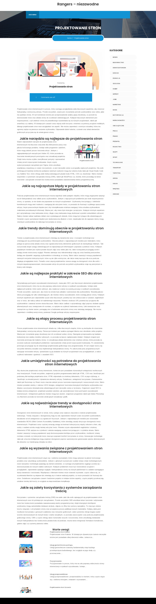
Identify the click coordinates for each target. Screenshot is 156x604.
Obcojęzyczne (118, 126)
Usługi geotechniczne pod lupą (61, 545)
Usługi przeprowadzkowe (59, 574)
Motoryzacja (118, 115)
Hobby (115, 89)
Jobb (114, 99)
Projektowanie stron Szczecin (60, 587)
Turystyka (116, 173)
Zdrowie (116, 194)
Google (53, 312)
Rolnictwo (117, 147)
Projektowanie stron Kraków (60, 532)
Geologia (116, 84)
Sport (115, 157)
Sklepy (115, 152)
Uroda (115, 178)
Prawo (115, 136)
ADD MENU (32, 15)
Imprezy (116, 94)
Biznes (115, 57)
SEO (69, 283)
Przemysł (116, 141)
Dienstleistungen (119, 68)
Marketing (117, 105)
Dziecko (116, 73)
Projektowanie (22, 109)
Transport (117, 168)
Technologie (118, 162)
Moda (115, 110)
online (46, 523)
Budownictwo (118, 62)
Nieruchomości (119, 120)
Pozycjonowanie (56, 561)
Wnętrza (116, 189)
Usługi (115, 184)
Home (69, 38)
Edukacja (116, 78)
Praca (115, 131)
